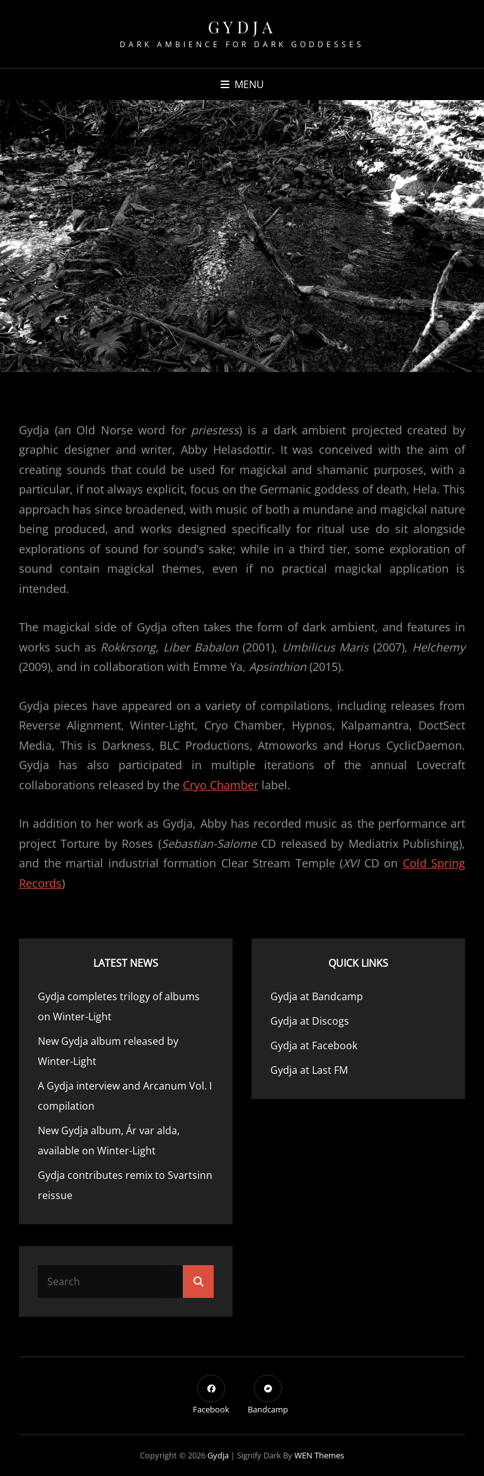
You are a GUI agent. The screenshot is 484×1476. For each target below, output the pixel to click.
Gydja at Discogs (309, 1021)
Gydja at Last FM (309, 1070)
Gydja (242, 27)
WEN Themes (319, 1455)
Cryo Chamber (220, 784)
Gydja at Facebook (313, 1045)
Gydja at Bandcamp (316, 996)
